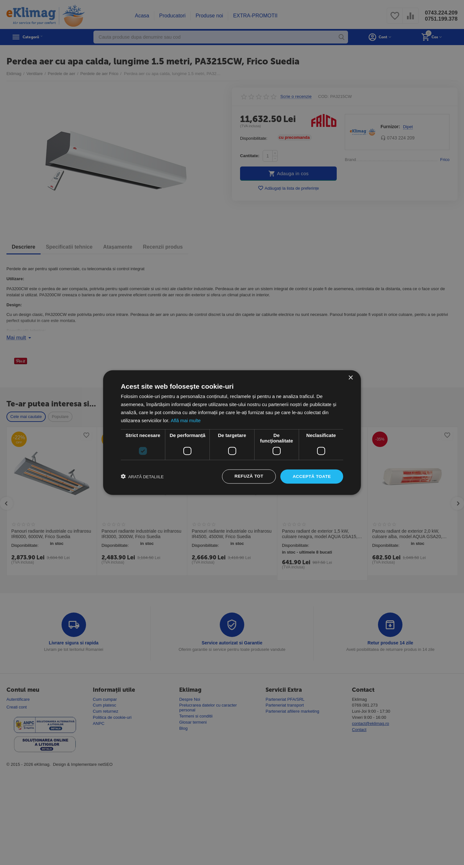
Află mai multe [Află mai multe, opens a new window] (185, 420)
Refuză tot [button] (247, 476)
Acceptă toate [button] (311, 476)
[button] (142, 476)
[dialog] (232, 432)
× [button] (350, 377)
